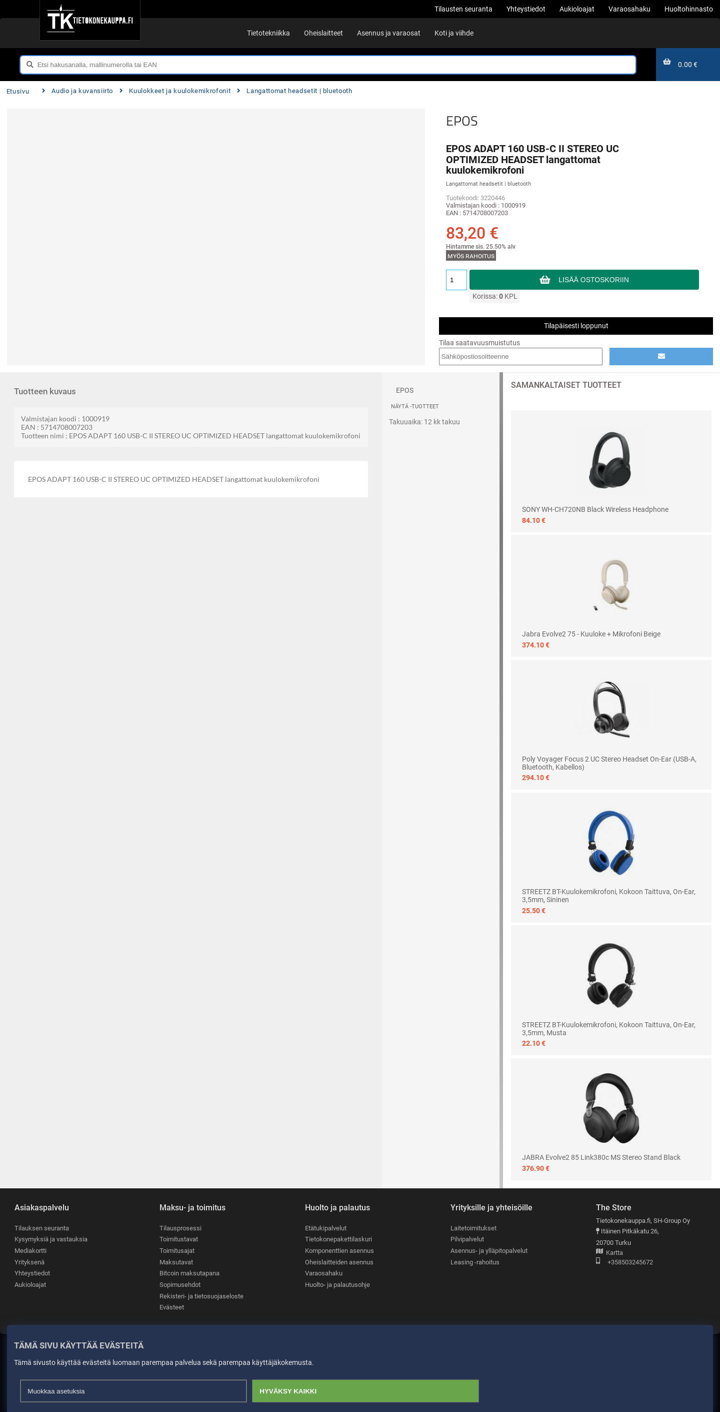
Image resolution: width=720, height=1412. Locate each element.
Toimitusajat (177, 1250)
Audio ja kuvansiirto (77, 91)
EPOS (462, 121)
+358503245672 (624, 1262)
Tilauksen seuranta (41, 1228)
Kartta (609, 1253)
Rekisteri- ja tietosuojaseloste (202, 1296)
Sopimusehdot (180, 1284)
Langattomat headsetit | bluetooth (294, 91)
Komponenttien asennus (339, 1250)
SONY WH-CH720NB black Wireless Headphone (595, 509)
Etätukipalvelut (325, 1228)
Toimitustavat (179, 1239)
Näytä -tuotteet (415, 406)
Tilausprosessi (181, 1228)
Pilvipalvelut (467, 1239)
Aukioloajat (30, 1284)
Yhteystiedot (32, 1273)
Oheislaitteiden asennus (339, 1262)
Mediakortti (30, 1250)
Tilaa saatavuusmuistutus (479, 343)
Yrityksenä (29, 1262)
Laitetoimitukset (473, 1228)
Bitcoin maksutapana (190, 1273)
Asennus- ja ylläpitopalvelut (489, 1250)
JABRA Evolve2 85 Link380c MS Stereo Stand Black (601, 1157)
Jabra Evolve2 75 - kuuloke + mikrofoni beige (591, 634)
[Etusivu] (90, 20)
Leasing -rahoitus (475, 1262)
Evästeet (172, 1307)
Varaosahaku (323, 1273)
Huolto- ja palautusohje (337, 1284)
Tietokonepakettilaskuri (338, 1239)
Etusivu (17, 91)
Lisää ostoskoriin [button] (593, 280)
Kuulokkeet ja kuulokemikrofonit (175, 91)
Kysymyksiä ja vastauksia (51, 1239)
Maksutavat (176, 1262)
